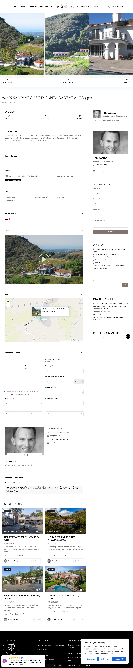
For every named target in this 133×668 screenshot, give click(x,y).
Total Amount (9, 398)
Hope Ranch (9, 531)
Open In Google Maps (13, 180)
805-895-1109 (117, 7)
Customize (91, 659)
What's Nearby (10, 213)
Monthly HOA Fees (51, 387)
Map (6, 294)
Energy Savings (11, 156)
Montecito (52, 590)
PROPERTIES (33, 6)
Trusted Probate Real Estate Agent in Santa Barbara (110, 303)
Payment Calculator (12, 352)
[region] (105, 651)
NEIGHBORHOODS (46, 6)
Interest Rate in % (99, 220)
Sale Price (96, 188)
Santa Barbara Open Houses (104, 260)
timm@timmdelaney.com (59, 439)
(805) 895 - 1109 (56, 436)
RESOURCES (85, 6)
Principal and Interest (52, 359)
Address (8, 171)
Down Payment (10, 409)
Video (7, 231)
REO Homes (99, 263)
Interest (48, 409)
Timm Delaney (54, 428)
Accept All (119, 659)
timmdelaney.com (56, 443)
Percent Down (98, 199)
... (9, 552)
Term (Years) (97, 209)
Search (95, 281)
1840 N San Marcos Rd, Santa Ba (53, 308)
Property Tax (49, 366)
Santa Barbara (20, 531)
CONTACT (96, 6)
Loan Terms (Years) (51, 398)
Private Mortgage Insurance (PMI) (56, 376)
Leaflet (62, 340)
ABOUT (22, 6)
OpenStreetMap (72, 340)
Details (7, 192)
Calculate (110, 232)
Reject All (104, 659)
